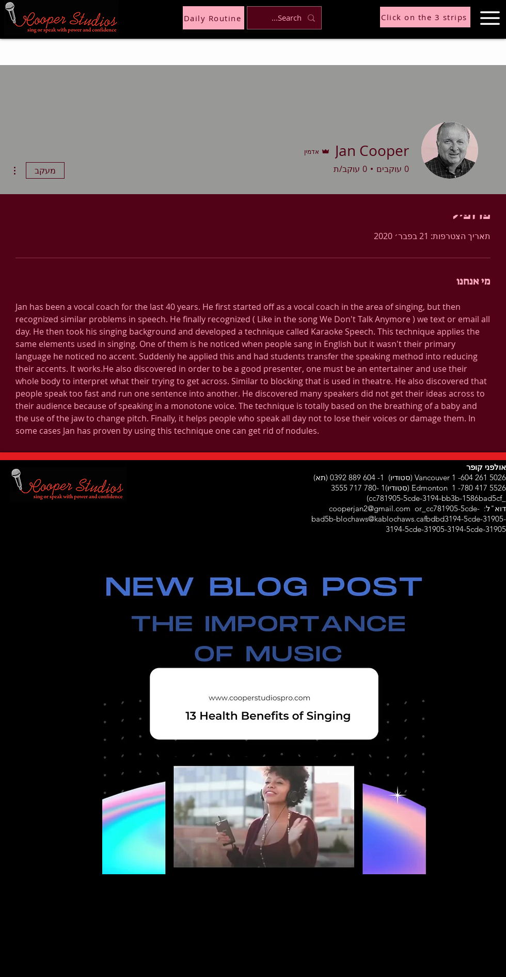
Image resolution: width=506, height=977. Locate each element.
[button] (490, 18)
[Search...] (285, 18)
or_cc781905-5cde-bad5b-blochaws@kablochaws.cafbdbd (395, 513)
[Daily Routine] (213, 17)
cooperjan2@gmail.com (369, 508)
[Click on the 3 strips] (425, 17)
